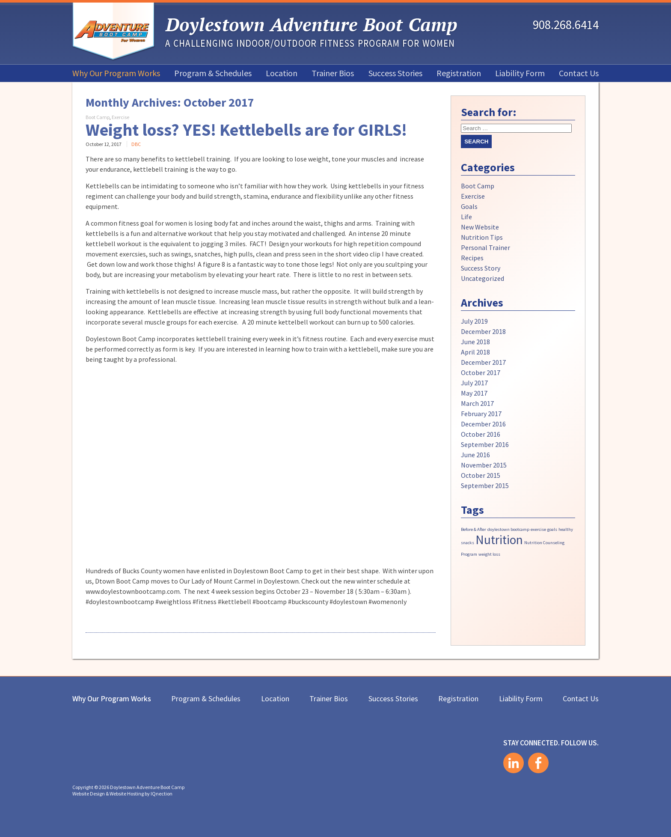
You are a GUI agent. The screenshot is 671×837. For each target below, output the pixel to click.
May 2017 (474, 393)
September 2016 (485, 444)
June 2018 (475, 341)
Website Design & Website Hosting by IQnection (122, 793)
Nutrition (499, 540)
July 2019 (474, 321)
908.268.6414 (566, 25)
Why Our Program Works (116, 73)
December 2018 (483, 331)
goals (552, 529)
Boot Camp (98, 117)
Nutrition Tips (482, 237)
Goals (469, 206)
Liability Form (520, 73)
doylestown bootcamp (508, 529)
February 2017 (481, 413)
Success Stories (395, 73)
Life (466, 216)
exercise (538, 529)
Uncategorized (482, 278)
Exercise (120, 117)
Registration (458, 73)
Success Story (480, 268)
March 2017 (477, 403)
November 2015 (484, 465)
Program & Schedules (213, 73)
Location (281, 73)
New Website (480, 227)
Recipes (472, 257)
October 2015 (480, 475)
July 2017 (474, 382)
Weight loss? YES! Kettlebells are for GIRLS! (246, 129)
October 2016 (480, 434)
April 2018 (475, 352)
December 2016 (483, 424)
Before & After (473, 529)
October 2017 (480, 372)
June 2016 (475, 454)
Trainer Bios (333, 73)
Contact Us (579, 73)
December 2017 (483, 362)
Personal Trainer (485, 247)
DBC (136, 144)
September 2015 (485, 485)
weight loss (489, 554)
